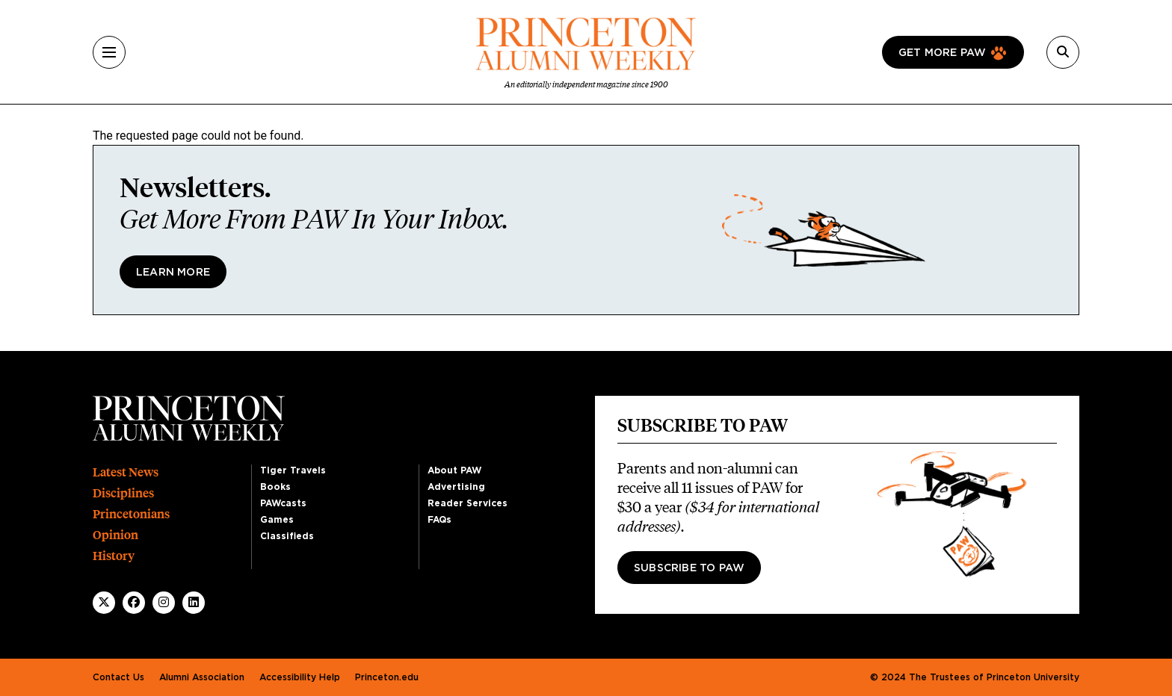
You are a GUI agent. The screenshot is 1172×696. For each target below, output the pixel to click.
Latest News (125, 472)
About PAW (454, 470)
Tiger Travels (293, 470)
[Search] (1062, 52)
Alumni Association (201, 677)
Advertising (456, 486)
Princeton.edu (387, 677)
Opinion (115, 535)
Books (275, 486)
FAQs (439, 519)
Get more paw (942, 53)
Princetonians (131, 514)
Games (277, 519)
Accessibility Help (299, 677)
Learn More (173, 272)
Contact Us (118, 677)
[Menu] (109, 52)
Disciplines (123, 493)
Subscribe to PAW (689, 568)
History (114, 556)
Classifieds (287, 536)
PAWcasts (283, 503)
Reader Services (468, 503)
